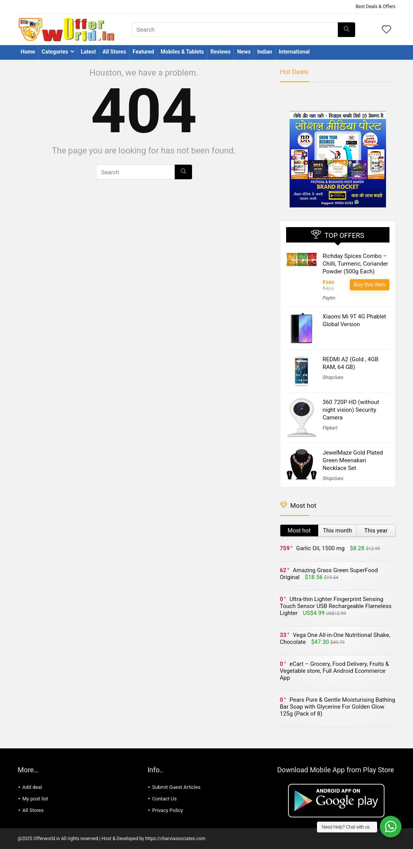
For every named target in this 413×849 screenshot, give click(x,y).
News (244, 52)
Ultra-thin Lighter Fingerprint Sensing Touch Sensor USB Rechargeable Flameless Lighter (336, 606)
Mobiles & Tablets (182, 52)
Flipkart (330, 428)
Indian (264, 52)
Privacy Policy (167, 810)
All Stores (114, 52)
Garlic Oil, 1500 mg (320, 548)
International (294, 52)
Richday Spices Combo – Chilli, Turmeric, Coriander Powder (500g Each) (355, 264)
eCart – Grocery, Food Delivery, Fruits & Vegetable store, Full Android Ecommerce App (334, 670)
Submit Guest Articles (176, 787)
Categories (55, 52)
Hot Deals (294, 72)
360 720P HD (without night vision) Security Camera (351, 410)
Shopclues (333, 377)
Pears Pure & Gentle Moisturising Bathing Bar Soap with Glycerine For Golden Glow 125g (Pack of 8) (337, 706)
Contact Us (164, 799)
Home (28, 52)
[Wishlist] (386, 30)
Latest (88, 52)
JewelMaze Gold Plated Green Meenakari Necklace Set (353, 460)
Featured (143, 52)
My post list (35, 799)
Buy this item (369, 284)
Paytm (329, 298)
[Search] (346, 29)
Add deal (32, 787)
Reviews (221, 52)
